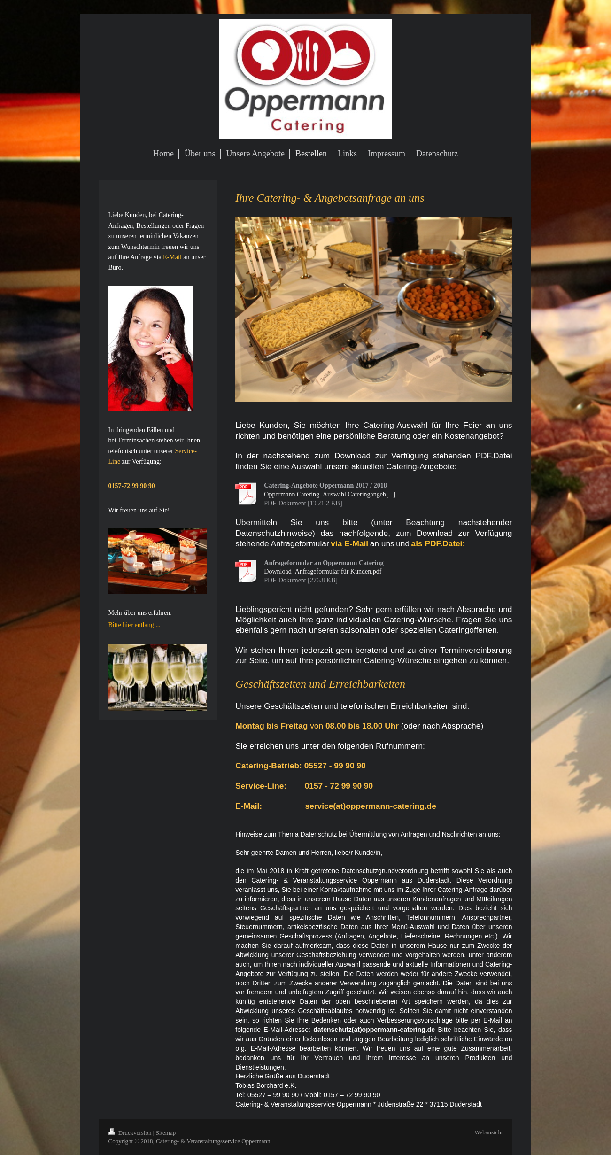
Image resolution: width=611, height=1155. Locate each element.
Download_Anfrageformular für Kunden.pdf (322, 571)
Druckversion (130, 1132)
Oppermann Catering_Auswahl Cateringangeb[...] (329, 494)
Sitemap (166, 1132)
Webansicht (488, 1132)
